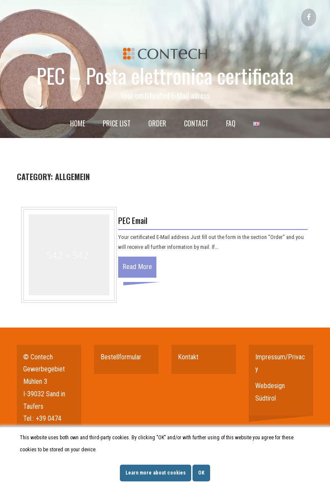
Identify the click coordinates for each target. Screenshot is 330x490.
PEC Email (132, 220)
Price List (117, 123)
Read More (137, 267)
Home (77, 123)
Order (157, 123)
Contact (196, 123)
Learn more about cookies (155, 473)
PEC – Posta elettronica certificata (165, 75)
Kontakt (188, 357)
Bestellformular (121, 357)
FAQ (230, 123)
